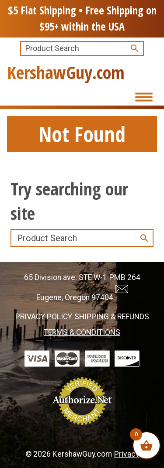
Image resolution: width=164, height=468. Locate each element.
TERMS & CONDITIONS (82, 332)
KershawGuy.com (66, 72)
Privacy (126, 454)
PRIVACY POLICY (43, 316)
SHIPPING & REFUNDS (111, 316)
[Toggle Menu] (142, 96)
